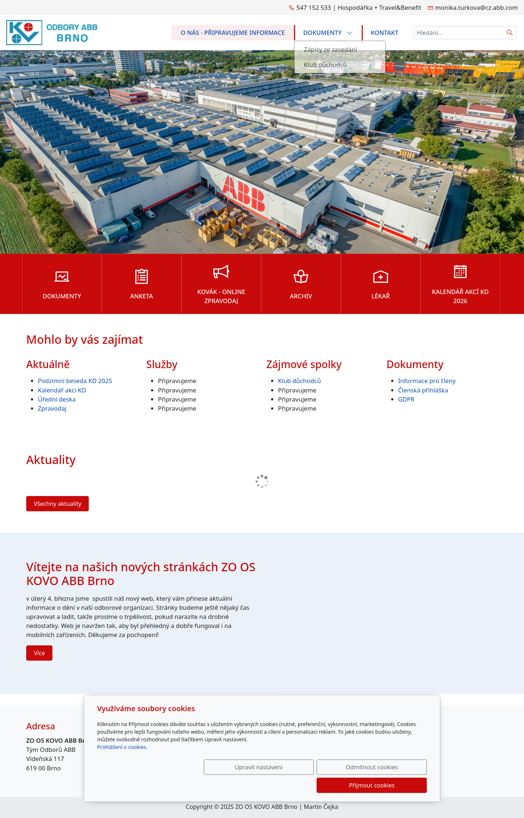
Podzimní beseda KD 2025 (75, 380)
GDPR (406, 399)
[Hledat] (510, 32)
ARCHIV (301, 296)
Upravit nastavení (246, 785)
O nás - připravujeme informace (232, 32)
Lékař (381, 296)
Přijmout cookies (391, 785)
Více (39, 653)
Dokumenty (327, 32)
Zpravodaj (52, 408)
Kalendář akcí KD (62, 390)
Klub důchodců (299, 380)
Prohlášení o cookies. (122, 765)
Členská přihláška (424, 390)
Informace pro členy (427, 380)
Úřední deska (57, 399)
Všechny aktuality (57, 504)
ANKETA (141, 296)
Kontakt (384, 32)
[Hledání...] (458, 32)
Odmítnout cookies (319, 785)
